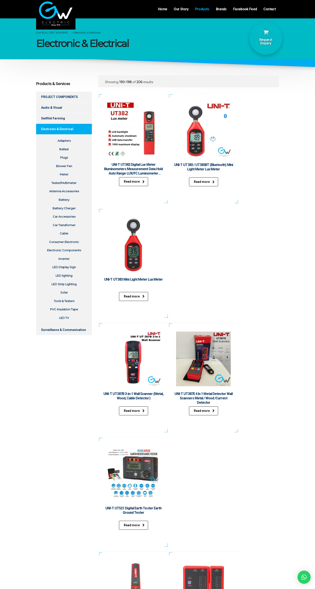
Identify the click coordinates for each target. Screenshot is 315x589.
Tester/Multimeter (64, 183)
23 (203, 444)
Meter (64, 174)
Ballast (64, 149)
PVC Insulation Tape (64, 309)
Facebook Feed (245, 9)
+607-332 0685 (182, 555)
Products (202, 9)
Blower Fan (64, 166)
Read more (126, 182)
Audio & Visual (51, 107)
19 (159, 444)
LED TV (64, 318)
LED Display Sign (64, 267)
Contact (269, 9)
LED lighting (64, 275)
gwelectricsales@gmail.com (193, 561)
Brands (221, 9)
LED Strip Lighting (64, 284)
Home (162, 9)
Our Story (181, 9)
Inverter (64, 258)
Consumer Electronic (64, 242)
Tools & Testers (64, 301)
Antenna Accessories (64, 191)
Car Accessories (64, 216)
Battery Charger (64, 208)
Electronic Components (64, 250)
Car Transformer (64, 225)
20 (170, 444)
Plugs (64, 157)
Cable (64, 233)
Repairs (126, 548)
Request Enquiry (265, 41)
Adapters (64, 140)
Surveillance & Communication (63, 330)
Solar (64, 292)
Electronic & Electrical (57, 129)
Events (64, 543)
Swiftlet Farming (53, 118)
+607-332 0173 (181, 550)
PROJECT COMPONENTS (59, 97)
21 (181, 444)
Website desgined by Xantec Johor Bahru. (158, 582)
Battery (64, 199)
